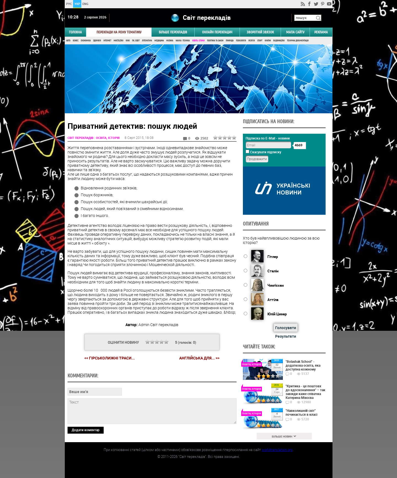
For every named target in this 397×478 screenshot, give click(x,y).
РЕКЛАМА (321, 32)
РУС (69, 4)
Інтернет (107, 40)
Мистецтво (118, 40)
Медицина (159, 40)
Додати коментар (86, 430)
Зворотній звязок (260, 32)
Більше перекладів (173, 32)
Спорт (259, 40)
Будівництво (279, 40)
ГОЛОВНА (75, 32)
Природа (230, 40)
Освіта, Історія (198, 40)
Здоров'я (97, 40)
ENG (85, 4)
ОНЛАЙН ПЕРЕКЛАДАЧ (217, 32)
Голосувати (285, 327)
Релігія (251, 40)
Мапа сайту (295, 32)
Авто (68, 40)
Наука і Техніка (183, 40)
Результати (285, 336)
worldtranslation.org (277, 449)
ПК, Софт (136, 40)
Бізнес (75, 40)
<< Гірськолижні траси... (109, 358)
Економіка (86, 40)
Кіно (128, 40)
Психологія (241, 40)
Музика (169, 40)
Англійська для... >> (199, 358)
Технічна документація (298, 40)
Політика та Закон (215, 40)
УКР (77, 4)
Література (147, 40)
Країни (268, 40)
